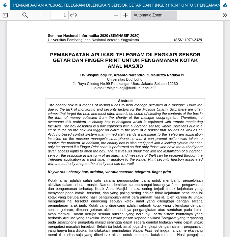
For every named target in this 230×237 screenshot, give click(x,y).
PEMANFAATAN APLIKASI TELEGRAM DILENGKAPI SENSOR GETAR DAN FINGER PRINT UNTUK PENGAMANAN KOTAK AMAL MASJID (121, 5)
